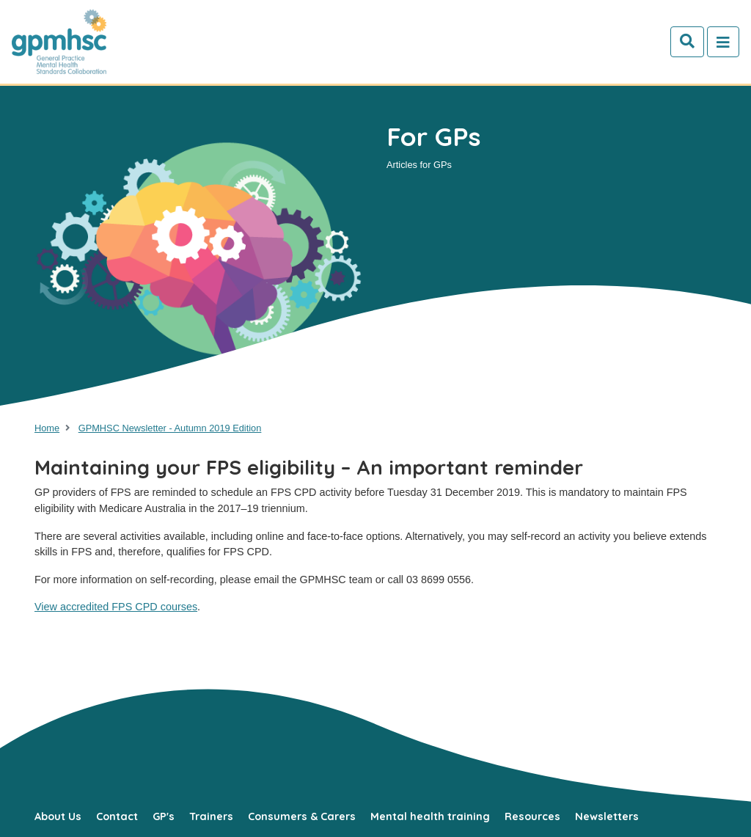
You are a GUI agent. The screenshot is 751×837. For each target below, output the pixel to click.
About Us (57, 816)
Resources (532, 816)
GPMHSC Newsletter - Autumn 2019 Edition (170, 428)
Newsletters (607, 816)
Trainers (211, 816)
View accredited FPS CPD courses (115, 607)
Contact (117, 816)
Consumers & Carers (302, 816)
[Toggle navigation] (723, 41)
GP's (164, 816)
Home (46, 428)
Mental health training (430, 816)
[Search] (687, 41)
